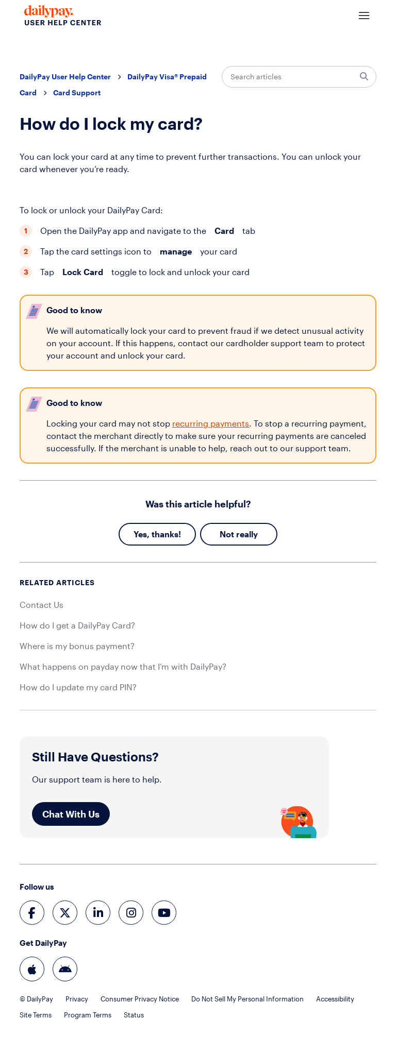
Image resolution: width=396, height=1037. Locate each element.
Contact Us (41, 604)
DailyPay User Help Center (65, 76)
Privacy (76, 999)
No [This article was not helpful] (225, 534)
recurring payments (210, 423)
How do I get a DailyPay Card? (77, 625)
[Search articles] (299, 77)
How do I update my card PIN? (78, 687)
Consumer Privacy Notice (140, 999)
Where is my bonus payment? (77, 646)
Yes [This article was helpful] (140, 534)
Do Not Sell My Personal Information (247, 999)
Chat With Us (71, 814)
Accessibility (335, 999)
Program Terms (87, 1015)
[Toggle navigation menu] (364, 16)
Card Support (77, 92)
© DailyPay (36, 999)
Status (134, 1015)
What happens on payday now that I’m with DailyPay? (123, 666)
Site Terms (36, 1015)
